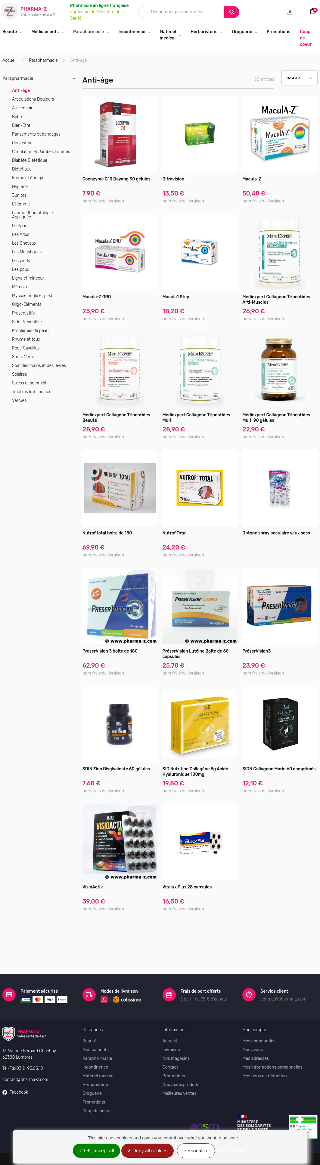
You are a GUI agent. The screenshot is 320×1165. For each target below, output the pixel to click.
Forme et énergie (28, 177)
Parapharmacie (88, 31)
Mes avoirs (252, 1028)
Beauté (9, 31)
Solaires (19, 374)
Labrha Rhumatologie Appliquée (32, 215)
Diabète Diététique (29, 160)
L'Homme (21, 204)
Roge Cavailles (25, 348)
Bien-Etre (21, 125)
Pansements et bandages (36, 134)
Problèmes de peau (30, 330)
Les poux (20, 269)
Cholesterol (22, 143)
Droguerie (242, 31)
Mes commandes (258, 1020)
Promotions (278, 31)
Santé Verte (23, 356)
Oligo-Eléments (26, 304)
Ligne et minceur (28, 278)
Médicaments (45, 31)
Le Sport (20, 225)
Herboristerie (204, 31)
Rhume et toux (26, 339)
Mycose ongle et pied (32, 295)
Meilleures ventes (180, 1072)
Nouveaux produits (181, 1063)
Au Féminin (22, 108)
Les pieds (21, 260)
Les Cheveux (24, 243)
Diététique (22, 169)
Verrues (19, 400)
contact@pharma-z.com (25, 1058)
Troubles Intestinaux (31, 391)
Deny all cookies (147, 1150)
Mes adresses (255, 1037)
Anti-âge (21, 90)
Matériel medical (168, 35)
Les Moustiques (27, 252)
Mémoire (20, 287)
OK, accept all (96, 1150)
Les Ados (20, 234)
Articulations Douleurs (33, 99)
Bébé (17, 116)
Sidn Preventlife (27, 321)
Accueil (9, 60)
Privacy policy (232, 1150)
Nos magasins (176, 1037)
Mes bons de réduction (264, 1054)
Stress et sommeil (29, 383)
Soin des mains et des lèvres (39, 365)
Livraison (171, 1028)
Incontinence (131, 31)
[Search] (231, 12)
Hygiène (20, 186)
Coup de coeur (306, 38)
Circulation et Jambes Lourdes (41, 151)
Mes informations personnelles (272, 1046)
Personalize (196, 1150)
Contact (170, 1046)
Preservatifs (23, 313)
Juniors (19, 195)
